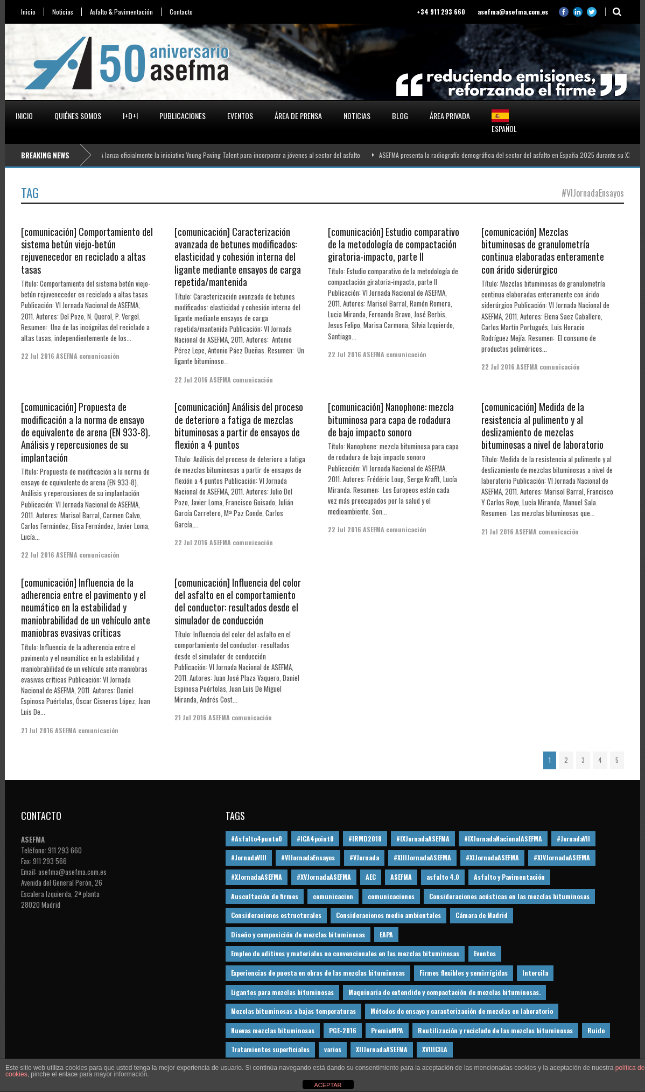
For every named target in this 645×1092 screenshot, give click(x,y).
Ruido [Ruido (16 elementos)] (596, 1030)
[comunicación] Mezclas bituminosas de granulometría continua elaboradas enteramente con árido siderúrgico (542, 250)
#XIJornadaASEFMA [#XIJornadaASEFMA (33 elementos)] (492, 857)
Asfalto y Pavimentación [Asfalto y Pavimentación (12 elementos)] (509, 876)
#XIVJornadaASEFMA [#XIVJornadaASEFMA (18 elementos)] (562, 857)
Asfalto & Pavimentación (121, 12)
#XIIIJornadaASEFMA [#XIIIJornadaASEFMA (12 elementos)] (422, 857)
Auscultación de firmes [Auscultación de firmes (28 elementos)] (264, 896)
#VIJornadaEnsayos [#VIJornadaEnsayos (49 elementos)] (308, 857)
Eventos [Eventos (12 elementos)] (485, 953)
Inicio (28, 12)
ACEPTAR (327, 1085)
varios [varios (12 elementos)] (332, 1049)
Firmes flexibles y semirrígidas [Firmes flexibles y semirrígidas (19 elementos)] (463, 972)
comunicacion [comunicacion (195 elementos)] (333, 896)
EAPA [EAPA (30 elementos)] (386, 934)
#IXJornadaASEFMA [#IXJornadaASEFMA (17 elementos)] (423, 838)
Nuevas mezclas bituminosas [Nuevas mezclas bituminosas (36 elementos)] (272, 1030)
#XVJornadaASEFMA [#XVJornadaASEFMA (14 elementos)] (324, 876)
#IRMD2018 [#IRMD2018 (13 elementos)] (365, 838)
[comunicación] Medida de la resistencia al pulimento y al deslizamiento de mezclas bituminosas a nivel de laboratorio (542, 425)
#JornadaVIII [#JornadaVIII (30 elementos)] (249, 857)
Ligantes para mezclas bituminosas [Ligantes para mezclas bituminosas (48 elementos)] (282, 992)
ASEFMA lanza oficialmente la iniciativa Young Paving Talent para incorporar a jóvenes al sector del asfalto (225, 154)
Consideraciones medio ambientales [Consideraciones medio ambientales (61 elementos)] (388, 915)
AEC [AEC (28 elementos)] (371, 876)
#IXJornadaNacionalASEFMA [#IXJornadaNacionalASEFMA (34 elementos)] (503, 838)
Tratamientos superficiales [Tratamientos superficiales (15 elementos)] (270, 1049)
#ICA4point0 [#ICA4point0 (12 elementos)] (315, 838)
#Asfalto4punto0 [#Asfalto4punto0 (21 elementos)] (256, 838)
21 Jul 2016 (497, 531)
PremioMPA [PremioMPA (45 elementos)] (387, 1030)
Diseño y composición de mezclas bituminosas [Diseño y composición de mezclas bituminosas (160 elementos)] (298, 934)
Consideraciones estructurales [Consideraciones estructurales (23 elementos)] (276, 915)
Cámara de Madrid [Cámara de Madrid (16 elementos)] (481, 915)
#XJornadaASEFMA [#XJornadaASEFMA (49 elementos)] (256, 876)
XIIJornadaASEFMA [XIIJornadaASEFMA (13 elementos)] (382, 1049)
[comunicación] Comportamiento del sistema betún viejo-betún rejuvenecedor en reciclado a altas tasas (87, 250)
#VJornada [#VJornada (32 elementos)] (364, 857)
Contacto (181, 12)
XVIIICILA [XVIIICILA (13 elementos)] (434, 1049)
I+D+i (130, 115)
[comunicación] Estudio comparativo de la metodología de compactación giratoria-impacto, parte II (393, 244)
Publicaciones (182, 115)
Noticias (62, 12)
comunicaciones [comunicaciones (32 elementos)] (391, 896)
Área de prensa (298, 115)
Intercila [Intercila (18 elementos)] (535, 972)
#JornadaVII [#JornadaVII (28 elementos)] (573, 838)
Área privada (450, 115)
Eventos (240, 115)
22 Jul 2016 (37, 355)
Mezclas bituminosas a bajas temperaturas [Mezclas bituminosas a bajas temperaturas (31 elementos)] (293, 1011)
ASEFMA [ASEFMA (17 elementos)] (401, 876)
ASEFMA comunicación (88, 355)
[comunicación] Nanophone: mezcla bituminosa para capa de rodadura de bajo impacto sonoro (391, 419)
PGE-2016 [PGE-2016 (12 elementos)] (342, 1030)
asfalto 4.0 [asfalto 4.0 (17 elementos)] (442, 876)
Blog (400, 115)
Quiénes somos (77, 115)
